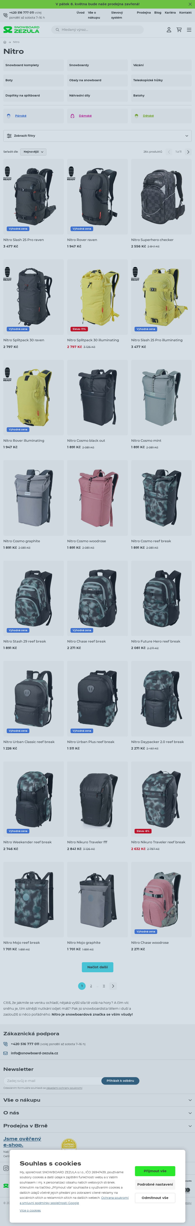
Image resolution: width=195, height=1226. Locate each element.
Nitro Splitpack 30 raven (23, 340)
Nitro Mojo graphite (84, 943)
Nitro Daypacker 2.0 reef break (157, 742)
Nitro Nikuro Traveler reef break (158, 842)
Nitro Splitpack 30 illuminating (93, 340)
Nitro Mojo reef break (21, 943)
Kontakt (185, 12)
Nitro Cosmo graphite (21, 541)
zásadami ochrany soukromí (64, 1088)
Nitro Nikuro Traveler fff (87, 842)
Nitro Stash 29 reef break (24, 641)
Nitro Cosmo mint (146, 441)
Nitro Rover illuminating (23, 441)
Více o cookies (30, 1210)
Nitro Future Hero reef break (155, 641)
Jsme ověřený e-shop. (22, 1142)
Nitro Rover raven (82, 240)
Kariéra (170, 12)
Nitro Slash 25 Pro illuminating (157, 340)
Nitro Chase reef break (86, 641)
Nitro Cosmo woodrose (86, 541)
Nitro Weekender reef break (27, 842)
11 (104, 986)
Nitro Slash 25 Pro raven (23, 240)
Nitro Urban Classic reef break (29, 742)
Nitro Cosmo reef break (151, 541)
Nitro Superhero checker (152, 240)
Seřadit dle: (10, 152)
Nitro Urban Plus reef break (90, 742)
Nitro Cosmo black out (86, 441)
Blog (157, 12)
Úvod (81, 12)
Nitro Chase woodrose (150, 943)
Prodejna (144, 12)
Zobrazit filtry (21, 136)
